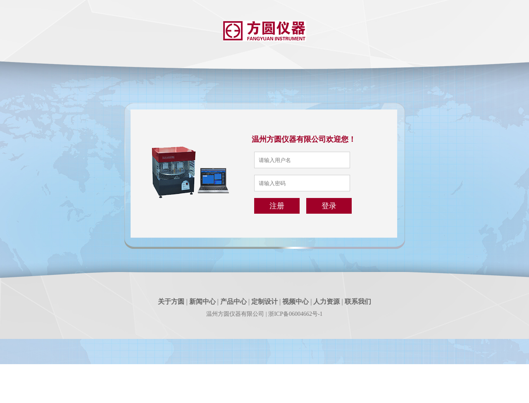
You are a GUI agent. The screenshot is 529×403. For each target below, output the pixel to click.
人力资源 (326, 301)
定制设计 (264, 301)
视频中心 (295, 301)
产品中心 (233, 301)
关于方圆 (171, 301)
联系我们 (358, 301)
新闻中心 (202, 301)
